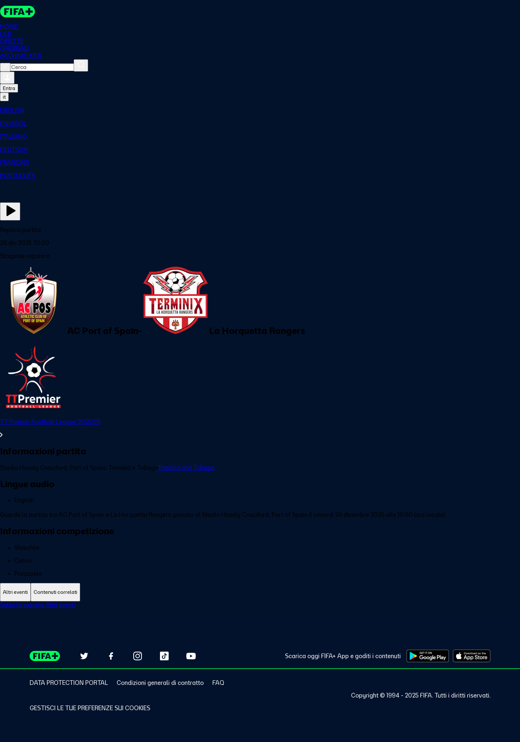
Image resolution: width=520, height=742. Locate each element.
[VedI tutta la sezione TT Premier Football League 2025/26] (260, 428)
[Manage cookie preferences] (90, 708)
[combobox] (42, 67)
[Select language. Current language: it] (4, 97)
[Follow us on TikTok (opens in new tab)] (164, 656)
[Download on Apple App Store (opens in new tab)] (471, 656)
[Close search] (5, 67)
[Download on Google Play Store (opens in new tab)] (427, 656)
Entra (9, 88)
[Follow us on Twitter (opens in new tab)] (84, 656)
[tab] (15, 592)
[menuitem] (260, 110)
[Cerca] (81, 65)
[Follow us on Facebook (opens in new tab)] (111, 656)
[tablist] (260, 592)
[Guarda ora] (10, 211)
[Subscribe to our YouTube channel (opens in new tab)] (191, 656)
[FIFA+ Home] (17, 11)
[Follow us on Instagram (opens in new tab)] (138, 656)
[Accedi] (7, 78)
